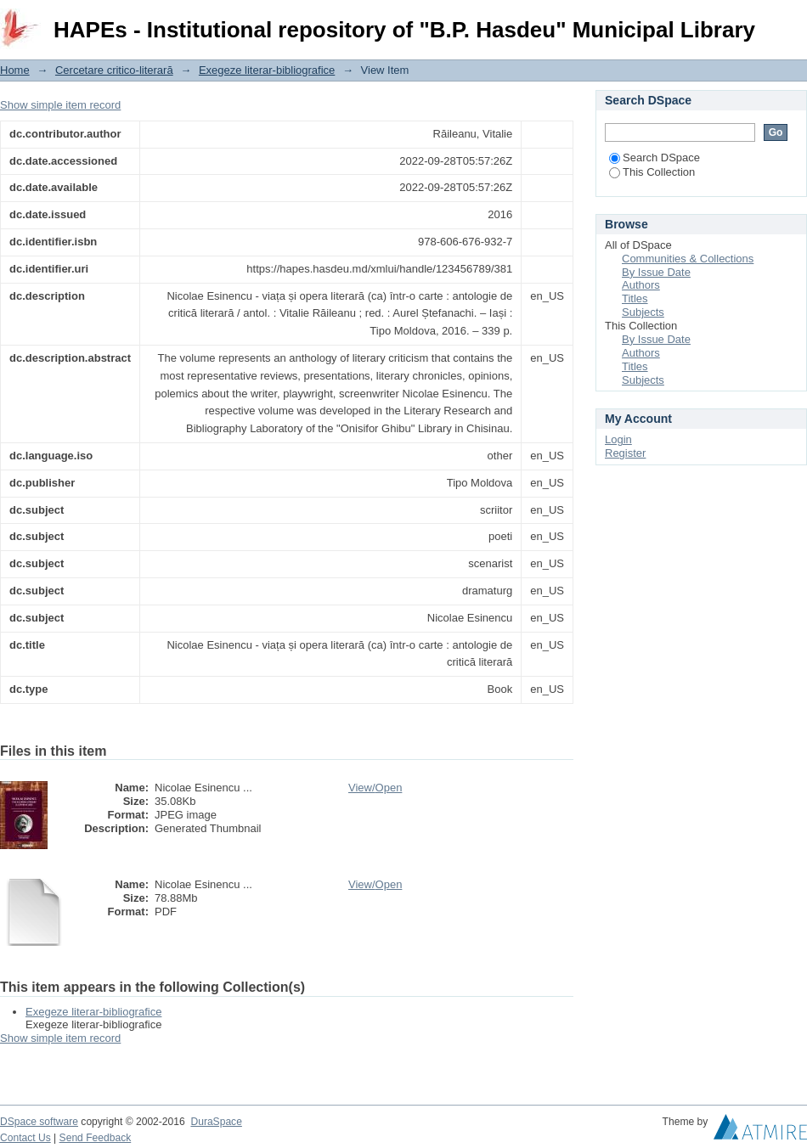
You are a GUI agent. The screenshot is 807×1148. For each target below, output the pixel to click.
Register (625, 453)
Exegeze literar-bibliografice (267, 70)
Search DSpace (654, 157)
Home (15, 70)
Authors (641, 285)
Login (793, 20)
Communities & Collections (687, 258)
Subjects (643, 312)
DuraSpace (215, 1122)
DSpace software (39, 1122)
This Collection (652, 172)
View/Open (375, 787)
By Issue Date (656, 272)
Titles (635, 298)
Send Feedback (95, 1138)
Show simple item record (60, 104)
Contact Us (25, 1138)
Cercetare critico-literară (114, 70)
